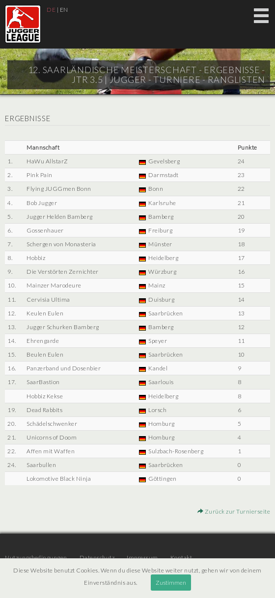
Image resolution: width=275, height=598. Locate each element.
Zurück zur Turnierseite (234, 511)
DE (51, 9)
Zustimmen (171, 582)
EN (64, 9)
